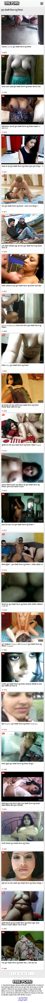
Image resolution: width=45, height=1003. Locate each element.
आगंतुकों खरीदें (22, 1000)
